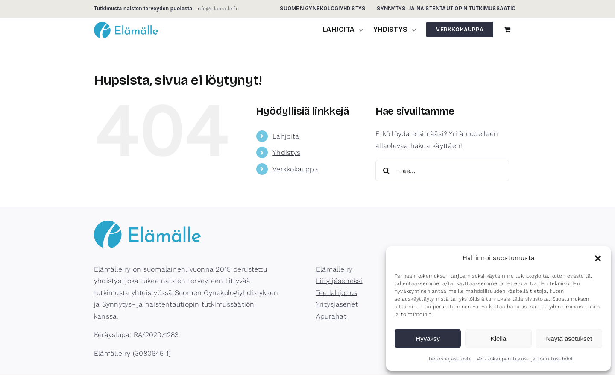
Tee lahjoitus (336, 293)
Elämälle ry (334, 269)
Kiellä (499, 338)
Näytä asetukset (569, 338)
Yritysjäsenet (337, 304)
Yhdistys (286, 152)
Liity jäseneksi (339, 281)
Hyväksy (428, 338)
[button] (598, 258)
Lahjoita (285, 136)
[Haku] (386, 170)
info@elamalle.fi (216, 9)
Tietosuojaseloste (450, 359)
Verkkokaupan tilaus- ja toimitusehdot (525, 359)
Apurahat (331, 316)
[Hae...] (442, 170)
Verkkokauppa (295, 169)
